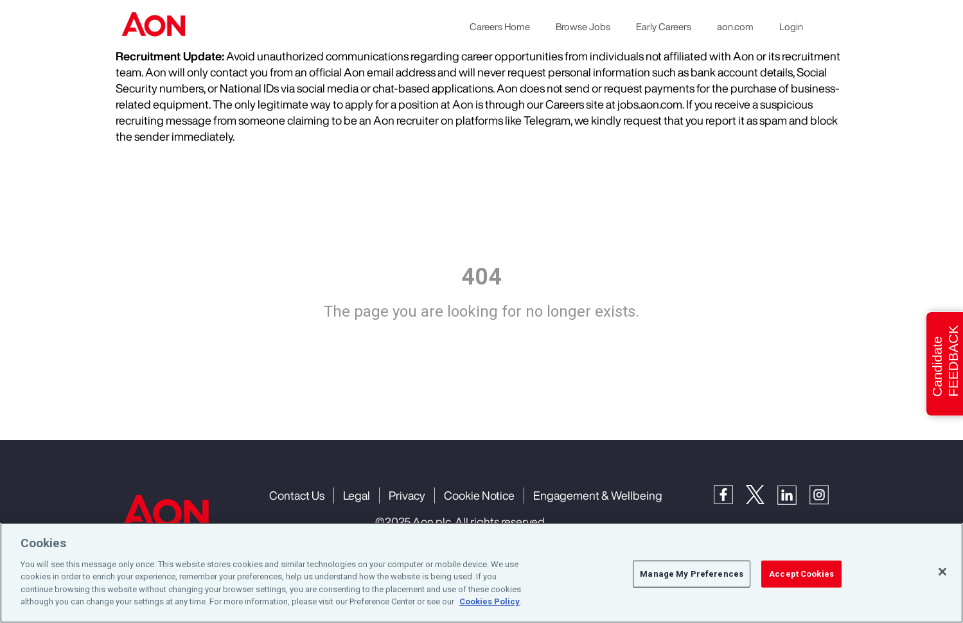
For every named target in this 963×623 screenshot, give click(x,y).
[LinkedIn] (793, 493)
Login (791, 26)
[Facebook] (730, 493)
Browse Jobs (583, 26)
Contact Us (296, 495)
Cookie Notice (479, 495)
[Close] (942, 571)
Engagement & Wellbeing (597, 495)
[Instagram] (825, 493)
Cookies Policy (489, 601)
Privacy (407, 495)
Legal (356, 495)
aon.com (735, 26)
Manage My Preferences (691, 574)
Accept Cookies (801, 574)
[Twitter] (761, 493)
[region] (481, 573)
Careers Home (500, 26)
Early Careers (663, 26)
